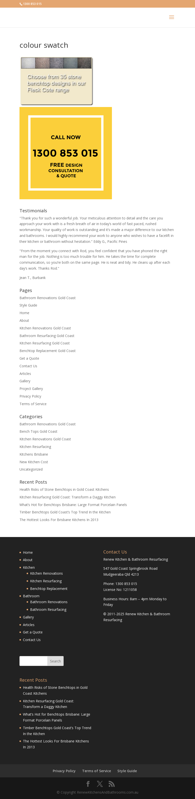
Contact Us (28, 366)
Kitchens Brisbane (33, 454)
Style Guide (28, 305)
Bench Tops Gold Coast (38, 431)
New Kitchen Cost (33, 462)
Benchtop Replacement (49, 588)
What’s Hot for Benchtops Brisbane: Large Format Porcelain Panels (73, 504)
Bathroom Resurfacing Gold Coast (46, 335)
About (24, 320)
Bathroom (31, 596)
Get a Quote (29, 358)
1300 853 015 (32, 4)
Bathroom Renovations (49, 601)
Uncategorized (31, 469)
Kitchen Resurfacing (35, 446)
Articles (25, 373)
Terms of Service (33, 403)
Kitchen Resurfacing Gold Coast (44, 343)
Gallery (24, 381)
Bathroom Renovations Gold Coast (47, 297)
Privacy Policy (30, 396)
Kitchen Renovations (46, 573)
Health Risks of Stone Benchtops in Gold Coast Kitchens (64, 489)
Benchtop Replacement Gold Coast (47, 350)
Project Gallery (31, 388)
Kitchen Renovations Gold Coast (45, 328)
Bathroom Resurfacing (48, 609)
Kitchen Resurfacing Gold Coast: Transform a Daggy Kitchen (67, 497)
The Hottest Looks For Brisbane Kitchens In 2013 (58, 519)
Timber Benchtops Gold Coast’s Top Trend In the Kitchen (65, 512)
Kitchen (29, 567)
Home (24, 312)
